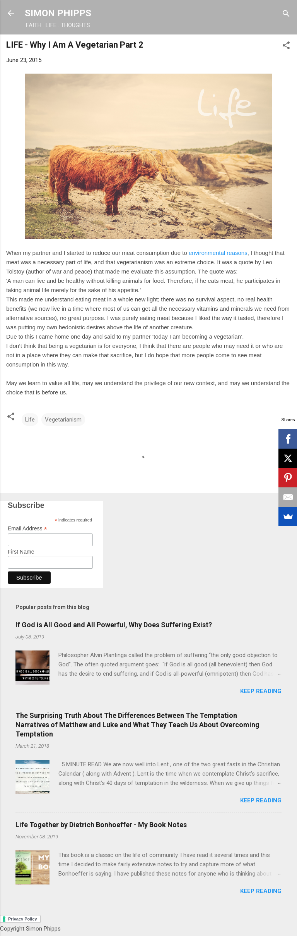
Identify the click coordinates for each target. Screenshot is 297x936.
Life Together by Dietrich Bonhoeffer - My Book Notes (101, 825)
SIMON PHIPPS (58, 13)
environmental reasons (218, 252)
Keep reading (261, 691)
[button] (286, 46)
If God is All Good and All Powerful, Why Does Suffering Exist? (113, 625)
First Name (21, 552)
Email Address (27, 528)
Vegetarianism (63, 419)
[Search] (286, 14)
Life (30, 419)
